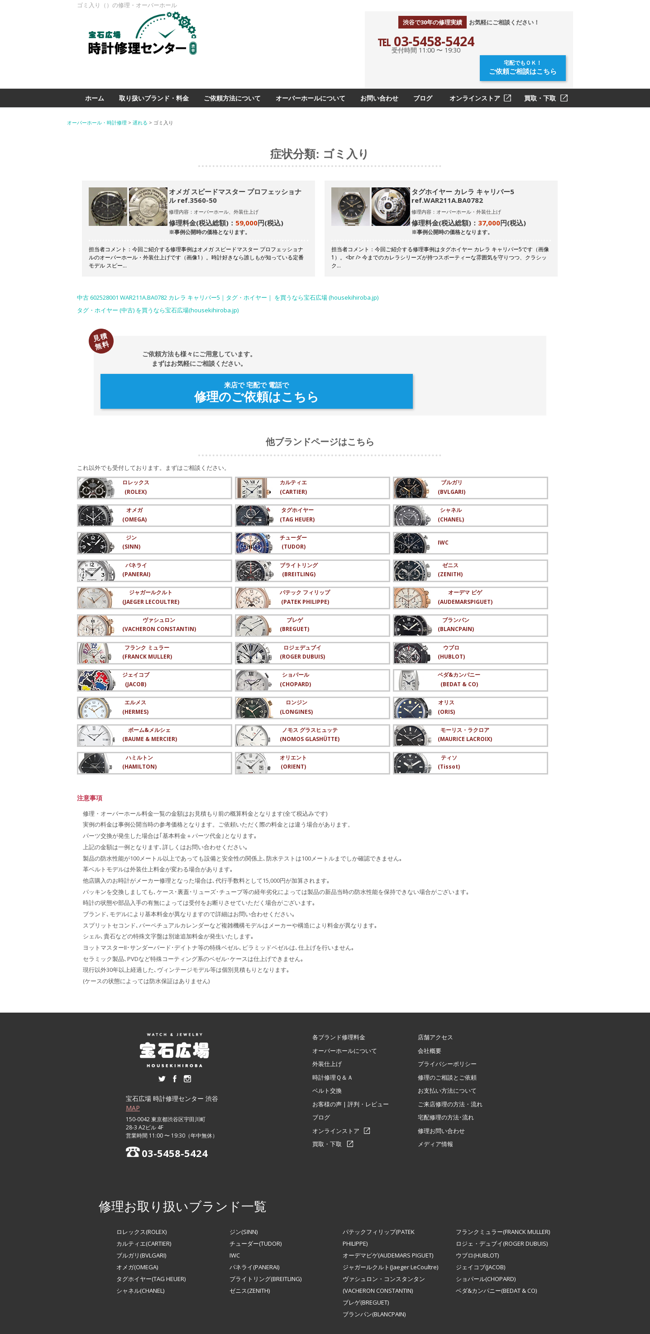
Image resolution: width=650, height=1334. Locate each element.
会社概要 (429, 1010)
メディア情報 (435, 1104)
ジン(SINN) (243, 1192)
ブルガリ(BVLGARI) (141, 1215)
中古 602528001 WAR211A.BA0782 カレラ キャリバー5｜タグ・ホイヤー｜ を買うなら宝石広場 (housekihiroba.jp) (227, 275)
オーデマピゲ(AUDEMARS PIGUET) (388, 1215)
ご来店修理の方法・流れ (450, 1064)
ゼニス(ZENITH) (249, 1251)
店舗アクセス (435, 997)
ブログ (422, 76)
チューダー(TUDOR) (255, 1204)
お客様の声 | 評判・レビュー (350, 1064)
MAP (133, 1068)
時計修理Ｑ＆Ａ (332, 1037)
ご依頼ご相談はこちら (524, 44)
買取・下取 (540, 76)
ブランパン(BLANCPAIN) (374, 1274)
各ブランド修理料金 (338, 997)
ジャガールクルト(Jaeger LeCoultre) (390, 1227)
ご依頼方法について (232, 76)
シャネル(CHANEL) (140, 1251)
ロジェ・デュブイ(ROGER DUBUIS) (502, 1204)
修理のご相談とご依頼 (447, 1037)
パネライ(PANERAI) (254, 1227)
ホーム (94, 76)
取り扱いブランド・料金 (154, 76)
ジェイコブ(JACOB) (480, 1227)
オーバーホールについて (310, 76)
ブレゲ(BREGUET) (366, 1262)
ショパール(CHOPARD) (486, 1239)
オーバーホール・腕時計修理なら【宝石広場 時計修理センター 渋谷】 (325, 1323)
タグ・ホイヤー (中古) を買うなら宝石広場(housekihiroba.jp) (158, 288)
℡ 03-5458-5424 (426, 41)
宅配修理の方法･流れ (446, 1077)
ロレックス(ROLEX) (141, 1192)
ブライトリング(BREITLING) (265, 1239)
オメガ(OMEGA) (137, 1227)
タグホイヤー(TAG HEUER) (151, 1239)
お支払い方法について (447, 1051)
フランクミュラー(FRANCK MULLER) (503, 1192)
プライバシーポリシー (447, 1024)
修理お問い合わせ (441, 1090)
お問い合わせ (379, 76)
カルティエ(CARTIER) (143, 1204)
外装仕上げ (327, 1024)
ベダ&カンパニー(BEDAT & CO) (496, 1251)
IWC (234, 1215)
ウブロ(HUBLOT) (477, 1215)
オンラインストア (474, 76)
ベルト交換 (327, 1051)
